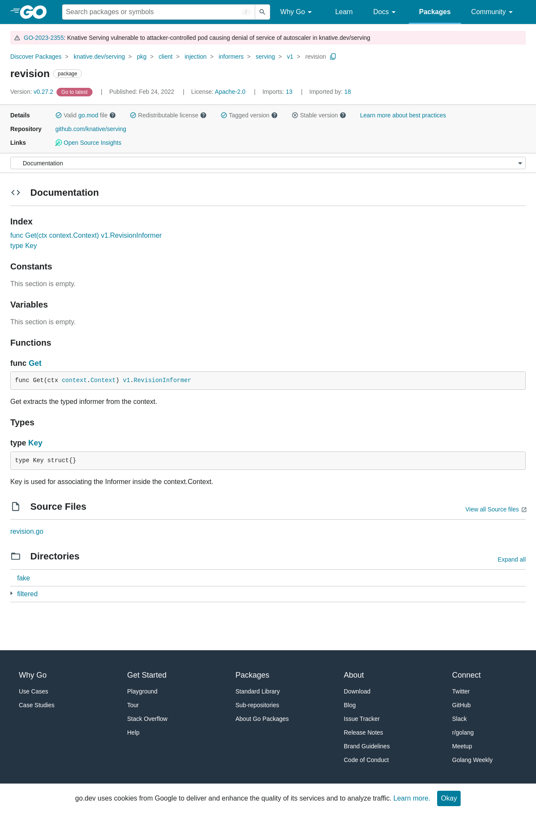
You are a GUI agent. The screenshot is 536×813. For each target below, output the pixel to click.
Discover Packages (36, 56)
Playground (142, 691)
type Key (23, 245)
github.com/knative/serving (90, 129)
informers (231, 56)
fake (23, 578)
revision (315, 56)
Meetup (462, 746)
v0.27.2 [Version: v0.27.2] (32, 91)
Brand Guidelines (367, 746)
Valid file (85, 115)
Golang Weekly (472, 759)
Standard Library (257, 691)
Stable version (319, 115)
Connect (466, 675)
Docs (386, 12)
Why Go (297, 12)
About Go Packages (262, 718)
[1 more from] (11, 593)
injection (195, 56)
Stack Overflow (147, 718)
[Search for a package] (158, 12)
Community (493, 12)
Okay (449, 798)
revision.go (26, 531)
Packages (435, 11)
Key (35, 443)
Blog (350, 705)
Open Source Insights (88, 142)
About (354, 675)
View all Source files (492, 509)
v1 (290, 56)
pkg (142, 56)
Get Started (147, 675)
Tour (133, 705)
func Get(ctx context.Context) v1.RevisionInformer (86, 235)
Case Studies (36, 705)
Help (133, 732)
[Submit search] (262, 12)
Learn (344, 11)
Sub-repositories (257, 705)
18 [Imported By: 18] (330, 91)
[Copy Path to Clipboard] (333, 56)
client (165, 56)
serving (265, 56)
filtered (27, 594)
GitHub (461, 705)
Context (103, 380)
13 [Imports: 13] (278, 91)
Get (35, 363)
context (74, 380)
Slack (459, 718)
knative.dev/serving (99, 56)
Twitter (461, 691)
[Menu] (268, 163)
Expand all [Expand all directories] (512, 559)
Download (357, 691)
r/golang (463, 732)
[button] (58, 115)
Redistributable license (168, 115)
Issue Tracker (362, 718)
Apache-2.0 (230, 91)
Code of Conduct (366, 759)
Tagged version (249, 115)
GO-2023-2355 (44, 37)
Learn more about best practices (403, 115)
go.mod (88, 115)
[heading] (36, 12)
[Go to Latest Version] (75, 91)
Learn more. (411, 798)
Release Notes (363, 732)
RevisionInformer (162, 380)
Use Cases (33, 691)
